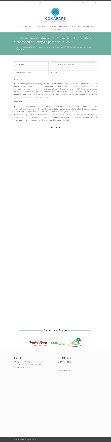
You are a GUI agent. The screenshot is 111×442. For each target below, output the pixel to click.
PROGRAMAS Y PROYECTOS (69, 26)
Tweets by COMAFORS (65, 370)
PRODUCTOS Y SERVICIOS (46, 26)
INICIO (19, 26)
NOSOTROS (29, 26)
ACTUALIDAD (88, 26)
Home (18, 47)
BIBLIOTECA (56, 30)
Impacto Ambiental (44, 47)
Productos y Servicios (29, 47)
